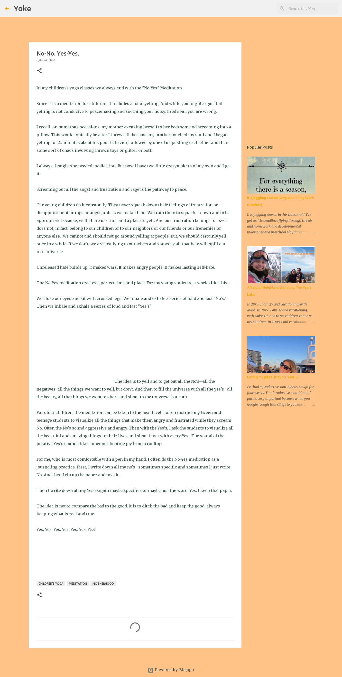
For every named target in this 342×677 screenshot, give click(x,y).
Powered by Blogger (171, 670)
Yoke (22, 8)
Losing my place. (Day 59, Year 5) (272, 377)
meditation (78, 583)
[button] (39, 71)
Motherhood (103, 583)
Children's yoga (50, 583)
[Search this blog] (312, 8)
